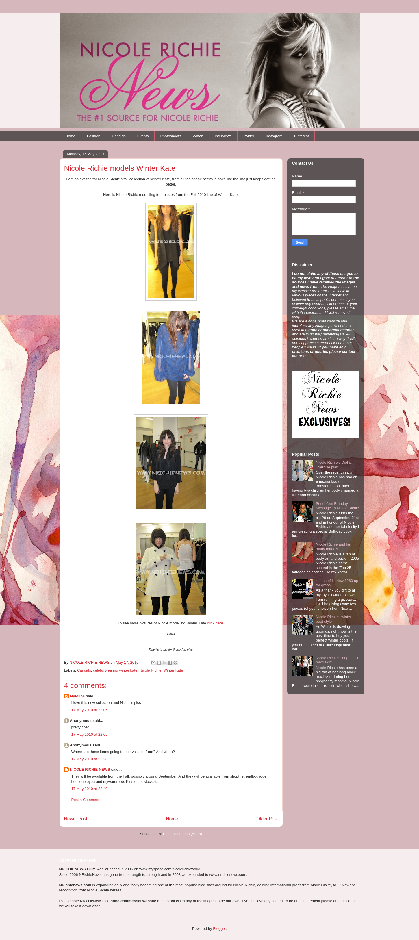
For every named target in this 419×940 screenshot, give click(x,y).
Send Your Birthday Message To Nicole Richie (337, 505)
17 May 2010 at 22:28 (89, 759)
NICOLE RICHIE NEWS (90, 769)
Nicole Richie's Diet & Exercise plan (334, 464)
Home (70, 136)
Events (143, 136)
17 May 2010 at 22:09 (89, 734)
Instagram (274, 136)
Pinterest (301, 136)
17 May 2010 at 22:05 (89, 710)
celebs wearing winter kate (115, 670)
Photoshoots (170, 136)
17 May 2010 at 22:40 (89, 789)
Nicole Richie (150, 670)
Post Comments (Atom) (182, 834)
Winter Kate (173, 670)
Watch (198, 136)
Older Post (267, 818)
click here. (215, 623)
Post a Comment (85, 800)
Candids (119, 136)
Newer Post (76, 818)
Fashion (93, 136)
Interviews (223, 136)
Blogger (219, 928)
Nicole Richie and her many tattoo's (334, 546)
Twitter (248, 136)
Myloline (77, 696)
